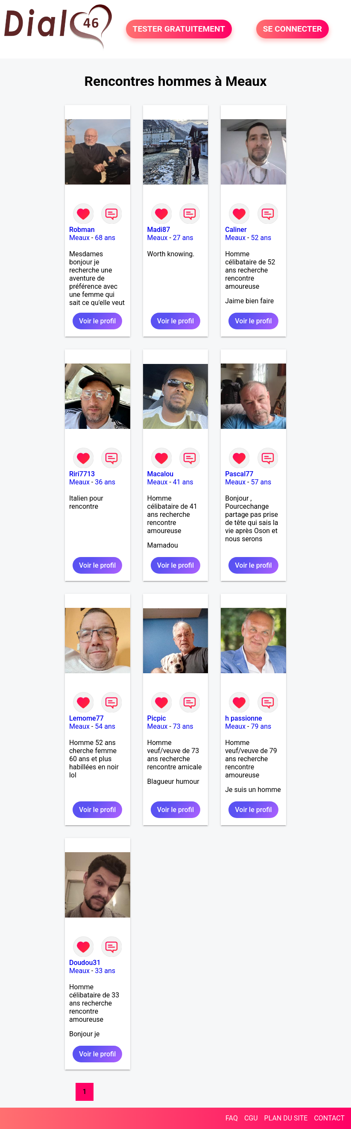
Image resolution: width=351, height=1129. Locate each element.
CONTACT (329, 1118)
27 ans (183, 238)
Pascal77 (239, 474)
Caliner (235, 230)
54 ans (105, 726)
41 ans (183, 482)
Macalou (160, 474)
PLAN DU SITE (286, 1118)
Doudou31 (85, 963)
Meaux (79, 238)
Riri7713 (82, 474)
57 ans (261, 482)
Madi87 (158, 230)
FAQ (231, 1118)
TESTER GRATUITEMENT (179, 29)
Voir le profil (97, 321)
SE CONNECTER (292, 29)
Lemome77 (86, 718)
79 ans (261, 726)
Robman (82, 230)
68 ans (105, 238)
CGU (251, 1118)
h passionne (243, 718)
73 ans (183, 726)
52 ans (261, 238)
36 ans (105, 482)
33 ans (105, 971)
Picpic (156, 718)
